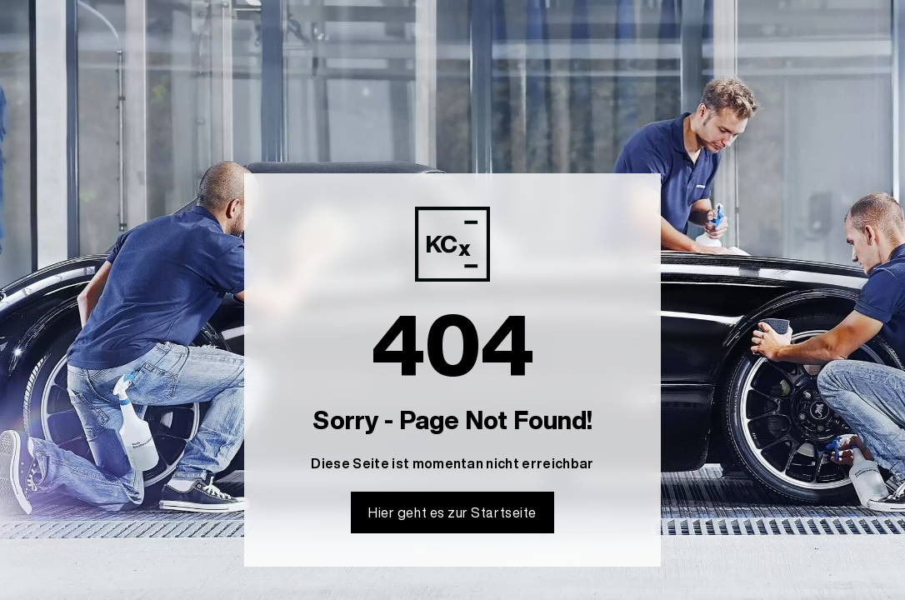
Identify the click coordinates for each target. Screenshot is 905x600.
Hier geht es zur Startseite (452, 512)
